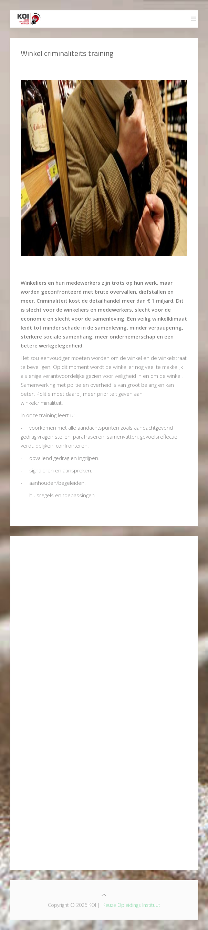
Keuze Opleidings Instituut (131, 905)
